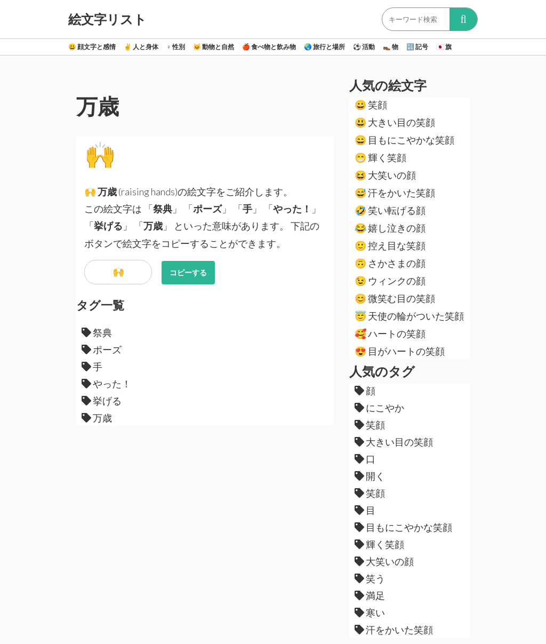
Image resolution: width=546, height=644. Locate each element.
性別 (175, 47)
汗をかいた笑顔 (395, 192)
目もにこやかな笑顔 (404, 140)
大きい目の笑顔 (395, 122)
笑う (370, 578)
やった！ (106, 383)
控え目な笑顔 (390, 245)
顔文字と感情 (92, 47)
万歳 (97, 418)
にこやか (379, 408)
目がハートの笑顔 (400, 351)
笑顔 (371, 104)
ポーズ (102, 349)
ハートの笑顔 (390, 333)
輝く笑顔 (380, 157)
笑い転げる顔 (390, 210)
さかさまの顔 (390, 263)
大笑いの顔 (385, 175)
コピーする (188, 272)
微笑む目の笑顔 (395, 298)
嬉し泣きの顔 (390, 228)
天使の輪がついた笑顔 (409, 316)
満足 (370, 595)
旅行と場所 (324, 47)
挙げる (102, 401)
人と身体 (141, 47)
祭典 (97, 332)
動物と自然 (213, 47)
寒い (370, 612)
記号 (417, 47)
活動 (364, 47)
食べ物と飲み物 (269, 47)
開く (370, 476)
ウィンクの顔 (390, 281)
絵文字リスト (107, 19)
